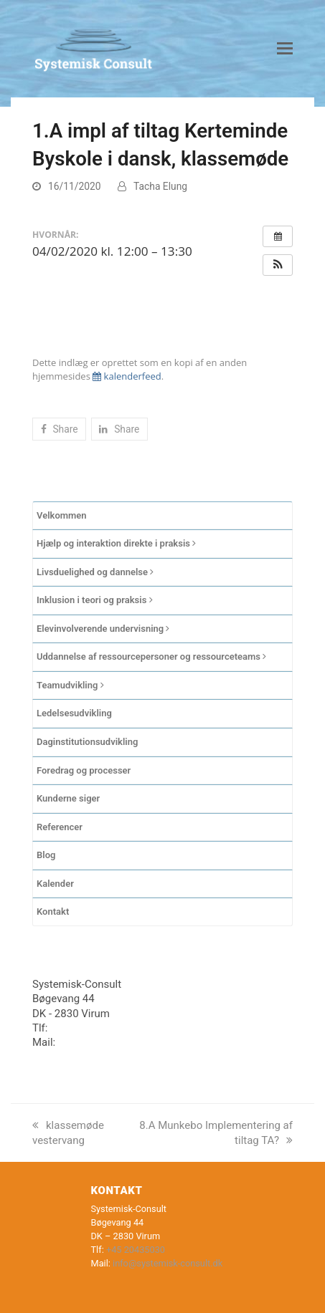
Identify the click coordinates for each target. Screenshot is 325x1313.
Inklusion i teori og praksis (95, 600)
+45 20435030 (85, 1027)
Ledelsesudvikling (74, 713)
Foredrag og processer (84, 770)
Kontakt (53, 911)
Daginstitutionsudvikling (87, 741)
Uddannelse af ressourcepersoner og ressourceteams (151, 656)
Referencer (60, 827)
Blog (46, 855)
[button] (285, 48)
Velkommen (62, 515)
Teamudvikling (70, 685)
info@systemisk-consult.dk (122, 1042)
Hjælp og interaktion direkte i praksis (116, 543)
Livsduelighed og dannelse (95, 572)
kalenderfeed (127, 376)
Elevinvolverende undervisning (103, 628)
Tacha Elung (160, 186)
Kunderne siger (68, 798)
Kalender (55, 883)
